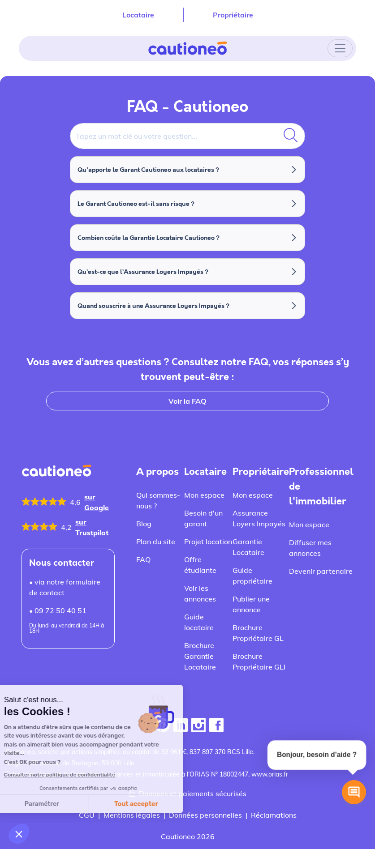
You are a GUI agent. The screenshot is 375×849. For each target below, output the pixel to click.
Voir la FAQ (187, 401)
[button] (19, 834)
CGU (87, 815)
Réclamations (274, 815)
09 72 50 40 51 (60, 610)
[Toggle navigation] (340, 48)
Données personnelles (205, 815)
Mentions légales (131, 815)
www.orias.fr (269, 774)
